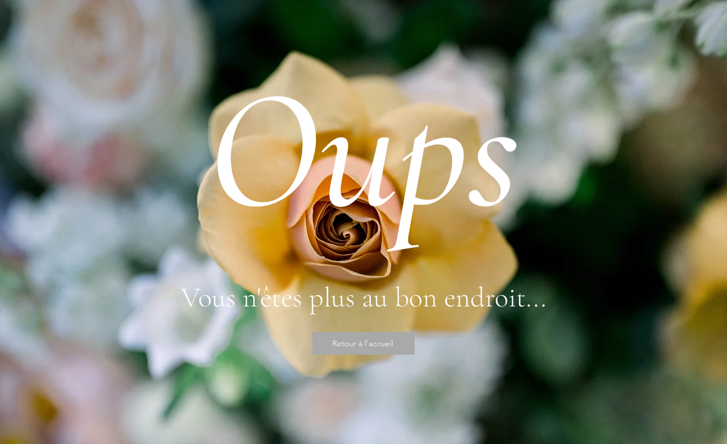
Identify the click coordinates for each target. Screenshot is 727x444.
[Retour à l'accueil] (363, 343)
